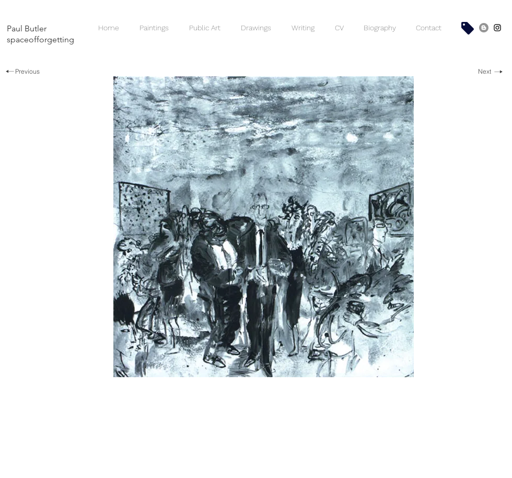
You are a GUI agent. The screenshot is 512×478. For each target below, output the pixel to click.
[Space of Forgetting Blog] (483, 27)
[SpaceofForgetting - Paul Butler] (497, 27)
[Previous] (22, 71)
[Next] (490, 71)
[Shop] (467, 28)
